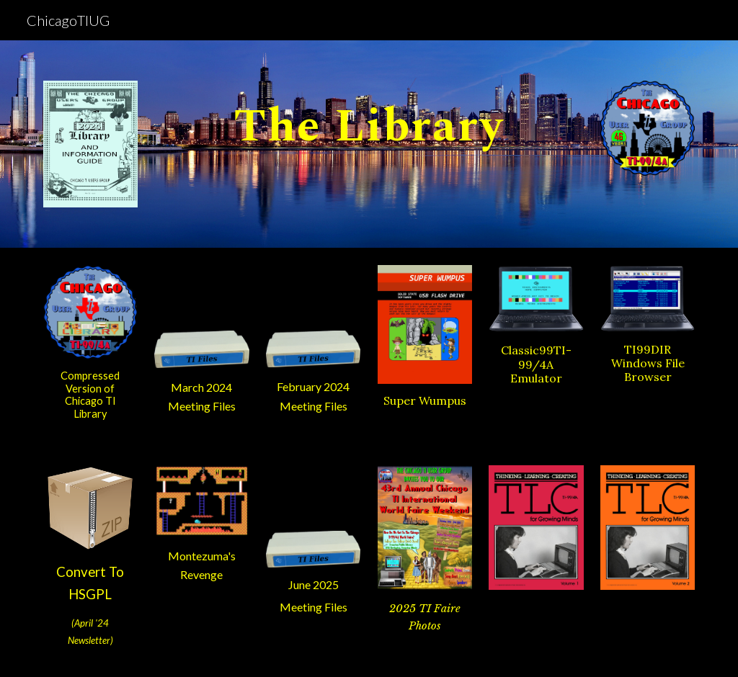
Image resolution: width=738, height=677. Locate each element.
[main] (368, 118)
